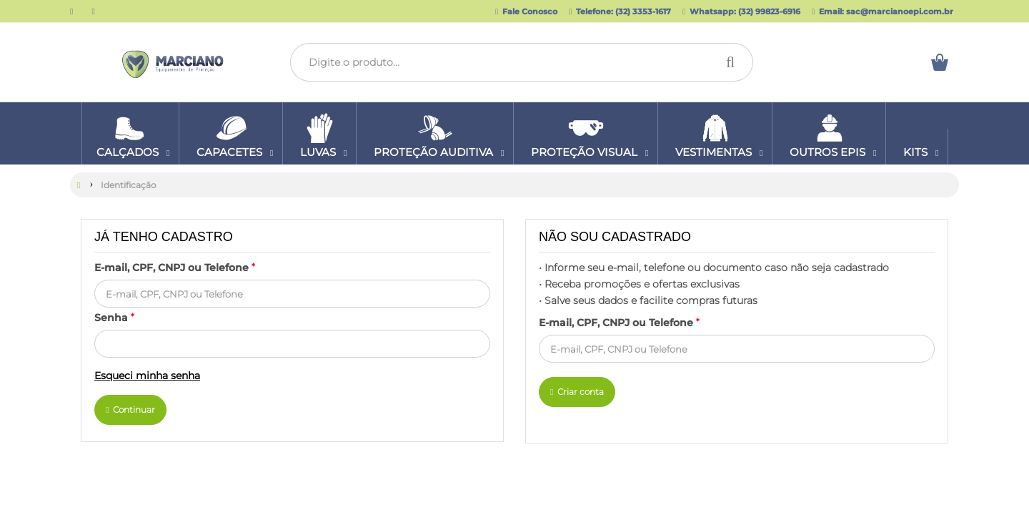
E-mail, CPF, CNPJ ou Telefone (174, 266)
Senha (114, 316)
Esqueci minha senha (147, 374)
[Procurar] (734, 62)
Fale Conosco (526, 11)
